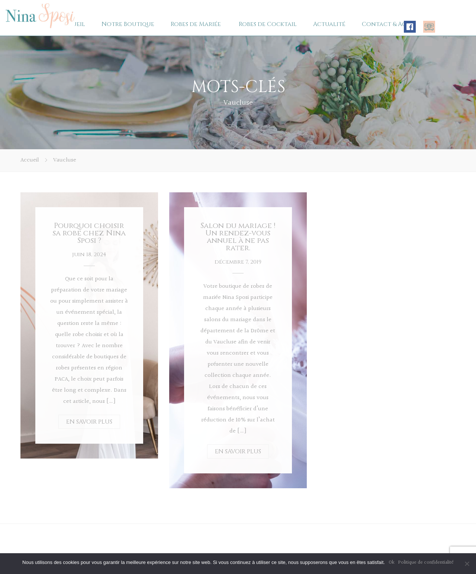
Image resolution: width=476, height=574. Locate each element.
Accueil (29, 160)
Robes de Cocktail (268, 24)
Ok (392, 562)
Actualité (329, 24)
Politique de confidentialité (426, 562)
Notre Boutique (128, 24)
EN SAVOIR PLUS (89, 422)
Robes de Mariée (196, 24)
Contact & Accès (389, 24)
